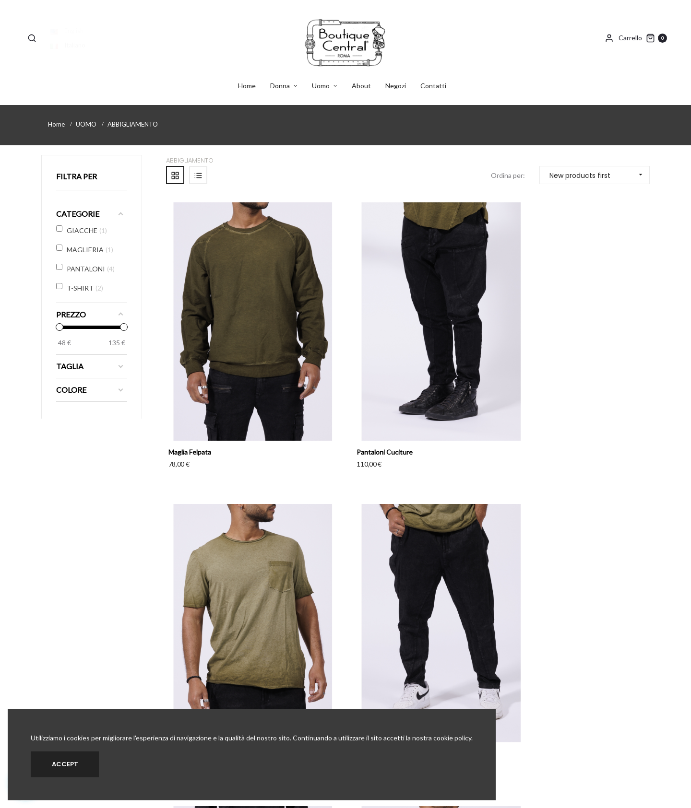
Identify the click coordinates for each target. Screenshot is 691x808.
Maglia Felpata (189, 357)
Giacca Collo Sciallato (324, 574)
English (69, 21)
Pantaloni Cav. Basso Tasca (582, 357)
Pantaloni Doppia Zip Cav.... (582, 574)
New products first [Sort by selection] (599, 165)
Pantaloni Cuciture (321, 357)
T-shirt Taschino (442, 357)
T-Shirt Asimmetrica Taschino (461, 574)
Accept (65, 764)
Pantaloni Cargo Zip (197, 574)
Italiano (70, 36)
